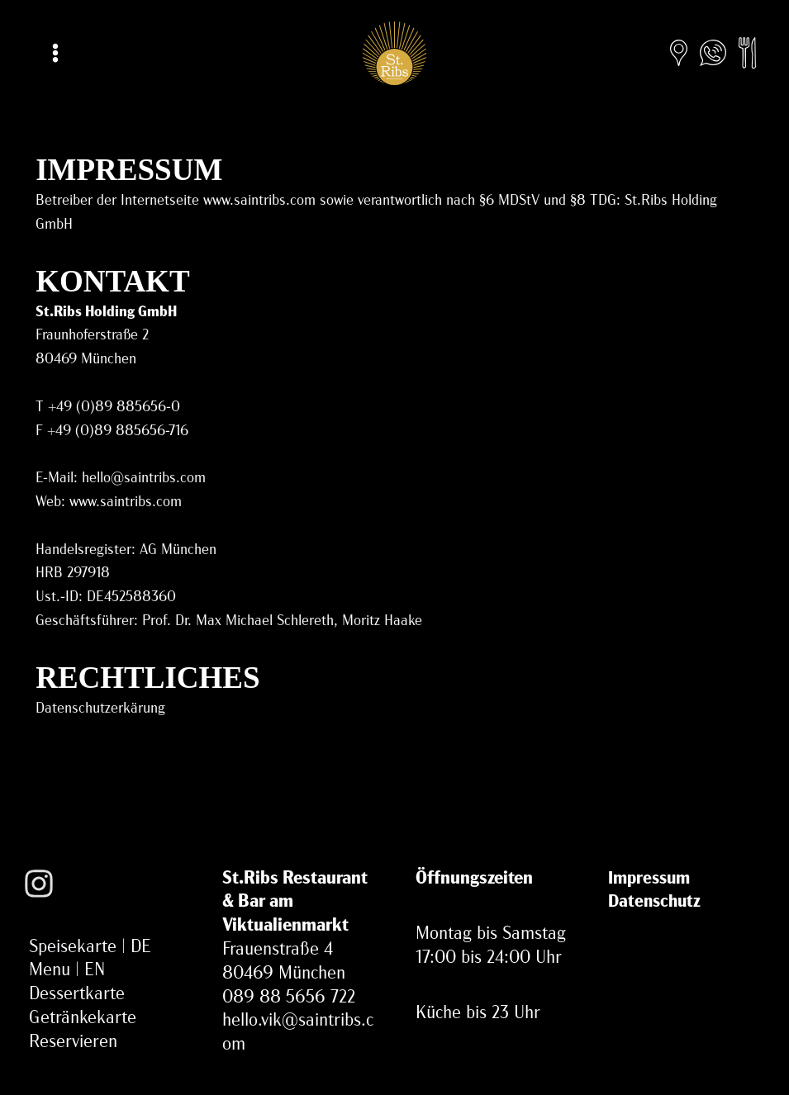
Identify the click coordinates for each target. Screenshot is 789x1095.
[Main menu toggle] (55, 53)
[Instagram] (39, 898)
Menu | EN (67, 970)
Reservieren (73, 1042)
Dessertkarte (77, 994)
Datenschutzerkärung (100, 709)
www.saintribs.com (125, 502)
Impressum (649, 879)
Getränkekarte (82, 1018)
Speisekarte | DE (90, 947)
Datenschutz (654, 902)
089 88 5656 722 (288, 997)
